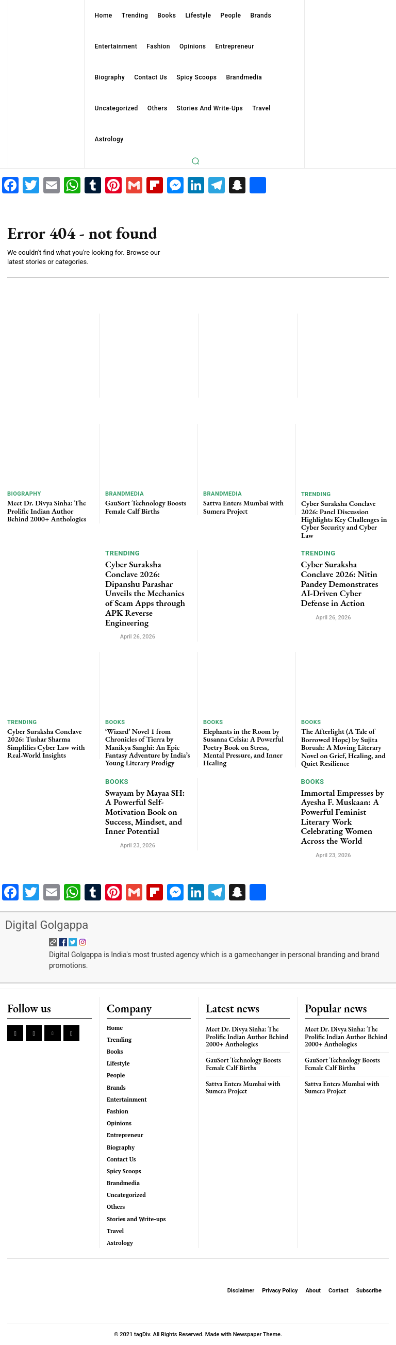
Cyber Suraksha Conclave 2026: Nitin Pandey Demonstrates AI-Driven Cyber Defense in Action (339, 584)
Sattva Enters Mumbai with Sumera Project (243, 506)
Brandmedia (124, 494)
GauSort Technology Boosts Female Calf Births (145, 506)
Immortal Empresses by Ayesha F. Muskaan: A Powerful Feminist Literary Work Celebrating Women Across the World (342, 816)
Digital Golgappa (46, 924)
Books (115, 722)
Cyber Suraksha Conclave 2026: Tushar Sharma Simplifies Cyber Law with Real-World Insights (46, 742)
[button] (195, 161)
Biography (24, 494)
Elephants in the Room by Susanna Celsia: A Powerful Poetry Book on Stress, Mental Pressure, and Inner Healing (243, 746)
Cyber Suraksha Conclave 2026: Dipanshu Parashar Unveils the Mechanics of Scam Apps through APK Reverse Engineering (145, 593)
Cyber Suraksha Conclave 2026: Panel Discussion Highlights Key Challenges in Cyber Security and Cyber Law (344, 519)
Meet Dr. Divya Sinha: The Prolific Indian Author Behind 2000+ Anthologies (46, 510)
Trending (316, 494)
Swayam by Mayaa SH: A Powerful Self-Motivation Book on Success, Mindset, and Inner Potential (145, 811)
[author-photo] (112, 636)
